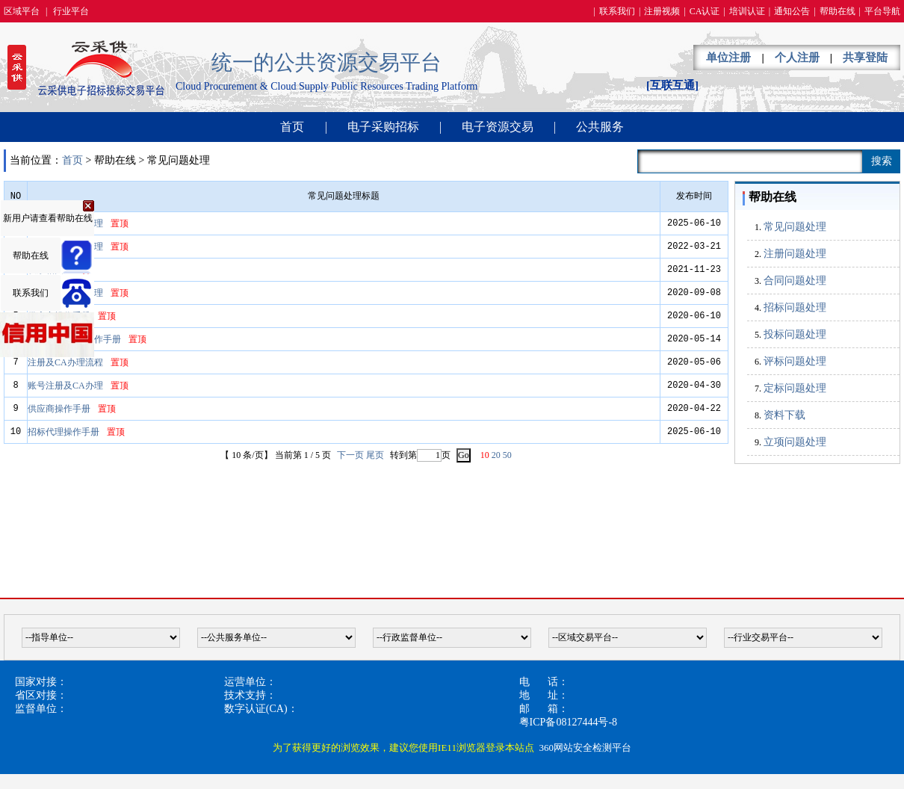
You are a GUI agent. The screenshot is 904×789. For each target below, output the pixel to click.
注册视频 (662, 11)
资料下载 (784, 415)
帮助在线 (837, 11)
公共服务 (600, 126)
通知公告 (792, 11)
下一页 (350, 455)
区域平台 (22, 11)
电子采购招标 (383, 126)
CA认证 (705, 11)
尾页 (375, 455)
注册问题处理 (795, 253)
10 (484, 455)
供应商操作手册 (59, 408)
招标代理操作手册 (63, 432)
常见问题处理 (795, 226)
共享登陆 (865, 58)
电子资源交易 (497, 126)
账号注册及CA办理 (65, 385)
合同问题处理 (795, 280)
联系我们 (617, 11)
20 (496, 455)
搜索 (881, 161)
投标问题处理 (795, 334)
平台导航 (882, 11)
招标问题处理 (795, 307)
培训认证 (747, 11)
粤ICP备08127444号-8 (568, 722)
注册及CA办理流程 (65, 362)
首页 (292, 126)
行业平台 (71, 11)
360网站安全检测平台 (585, 747)
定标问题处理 (795, 388)
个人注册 (797, 58)
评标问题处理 (795, 361)
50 (507, 455)
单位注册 (728, 58)
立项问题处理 (795, 442)
